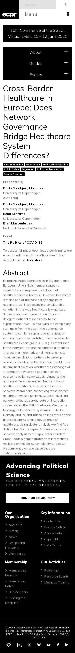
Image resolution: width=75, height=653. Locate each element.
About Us (15, 525)
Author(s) (10, 198)
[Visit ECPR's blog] (9, 645)
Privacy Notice (54, 527)
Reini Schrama (14, 214)
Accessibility (53, 533)
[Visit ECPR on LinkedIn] (66, 645)
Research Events (56, 576)
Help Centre (52, 545)
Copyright (51, 539)
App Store (34, 260)
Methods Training (56, 582)
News (13, 537)
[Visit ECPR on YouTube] (49, 645)
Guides (48, 63)
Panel (7, 236)
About (49, 52)
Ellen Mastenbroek (17, 223)
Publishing (51, 570)
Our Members (18, 592)
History (14, 531)
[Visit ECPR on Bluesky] (39, 645)
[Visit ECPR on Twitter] (29, 645)
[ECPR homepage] (9, 9)
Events (49, 74)
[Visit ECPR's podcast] (19, 645)
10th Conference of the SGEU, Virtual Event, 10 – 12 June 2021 (37, 33)
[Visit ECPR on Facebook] (58, 645)
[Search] (37, 4)
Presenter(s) (13, 182)
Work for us (17, 554)
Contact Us (52, 521)
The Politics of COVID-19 (22, 242)
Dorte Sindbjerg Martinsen (24, 188)
